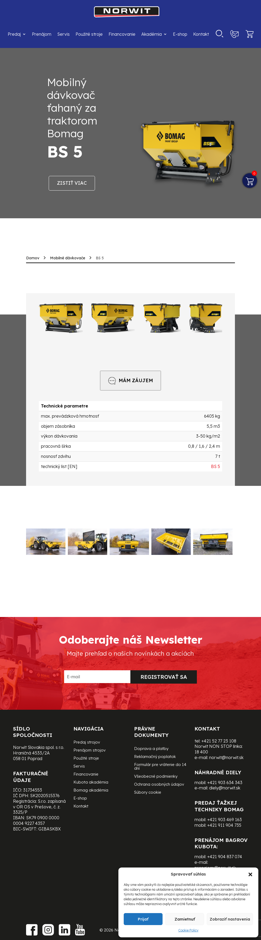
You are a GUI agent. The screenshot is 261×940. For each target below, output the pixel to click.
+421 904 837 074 (224, 856)
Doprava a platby (151, 749)
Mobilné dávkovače (67, 258)
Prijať (143, 919)
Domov (32, 258)
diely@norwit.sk (224, 787)
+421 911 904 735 (224, 825)
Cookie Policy (188, 930)
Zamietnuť (185, 919)
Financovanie (122, 34)
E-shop (180, 34)
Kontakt (201, 34)
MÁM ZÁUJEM (130, 381)
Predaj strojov (86, 742)
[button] (250, 874)
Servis (63, 34)
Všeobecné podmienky (155, 776)
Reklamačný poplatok (155, 757)
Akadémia (151, 34)
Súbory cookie (147, 792)
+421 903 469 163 (224, 819)
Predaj (14, 34)
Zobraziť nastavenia (230, 919)
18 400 (201, 752)
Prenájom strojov (89, 750)
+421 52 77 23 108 (218, 741)
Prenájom (41, 34)
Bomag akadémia (90, 790)
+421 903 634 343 (224, 782)
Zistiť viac (72, 183)
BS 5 (215, 466)
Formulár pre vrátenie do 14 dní (160, 767)
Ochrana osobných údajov (159, 784)
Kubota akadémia (90, 782)
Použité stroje (89, 34)
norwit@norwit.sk (226, 757)
